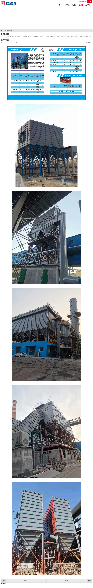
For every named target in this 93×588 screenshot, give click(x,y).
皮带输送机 (58, 36)
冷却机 (47, 36)
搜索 (89, 1)
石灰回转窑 (67, 36)
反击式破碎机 (30, 36)
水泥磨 (71, 36)
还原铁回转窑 (42, 36)
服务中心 (74, 5)
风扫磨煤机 (36, 36)
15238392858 (82, 1)
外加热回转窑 (76, 36)
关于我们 (87, 5)
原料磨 (90, 36)
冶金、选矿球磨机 (84, 36)
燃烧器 (62, 36)
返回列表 (89, 42)
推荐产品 (4, 583)
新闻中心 (81, 5)
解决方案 (67, 5)
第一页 (14, 580)
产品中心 (60, 5)
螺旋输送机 (52, 36)
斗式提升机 (24, 36)
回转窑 (14, 36)
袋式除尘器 (9, 30)
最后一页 (78, 580)
